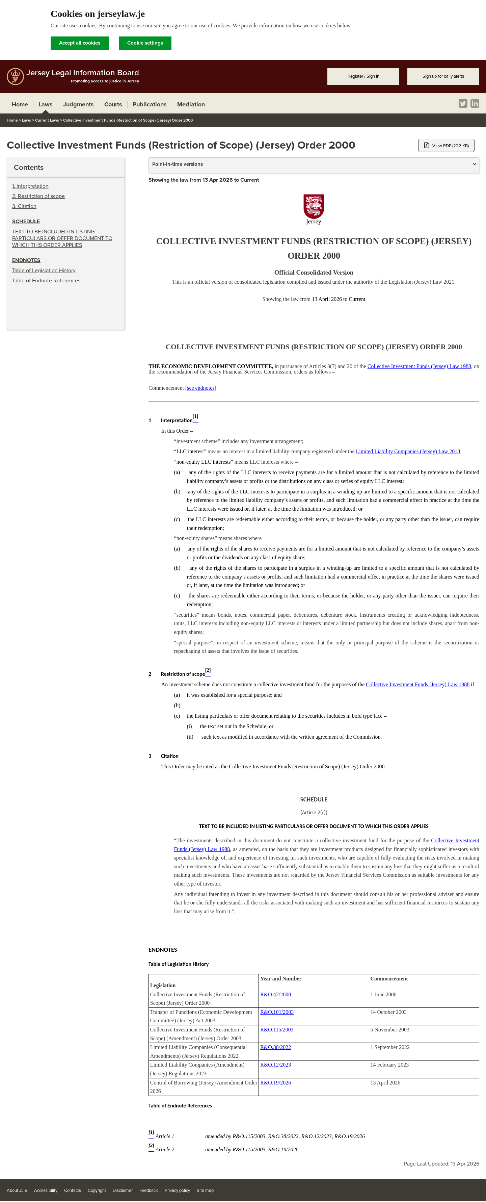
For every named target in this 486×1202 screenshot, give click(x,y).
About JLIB (17, 1190)
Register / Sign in (363, 76)
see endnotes (200, 388)
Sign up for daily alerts (443, 76)
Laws (26, 120)
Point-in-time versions (177, 164)
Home (12, 120)
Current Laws (47, 120)
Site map (205, 1190)
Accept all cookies (79, 43)
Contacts (72, 1190)
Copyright (97, 1190)
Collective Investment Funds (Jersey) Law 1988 (419, 366)
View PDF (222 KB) (446, 146)
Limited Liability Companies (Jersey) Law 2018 (408, 451)
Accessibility (45, 1190)
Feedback (148, 1190)
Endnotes (26, 260)
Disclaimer (123, 1190)
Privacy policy (177, 1190)
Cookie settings (145, 43)
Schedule (26, 221)
